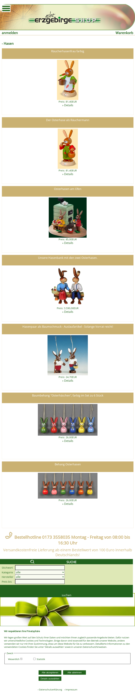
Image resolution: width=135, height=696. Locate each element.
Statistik (41, 659)
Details (68, 105)
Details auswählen (49, 678)
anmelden (10, 32)
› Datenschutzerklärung (50, 689)
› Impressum (70, 689)
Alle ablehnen (75, 672)
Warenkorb (124, 32)
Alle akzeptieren (50, 672)
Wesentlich (13, 659)
